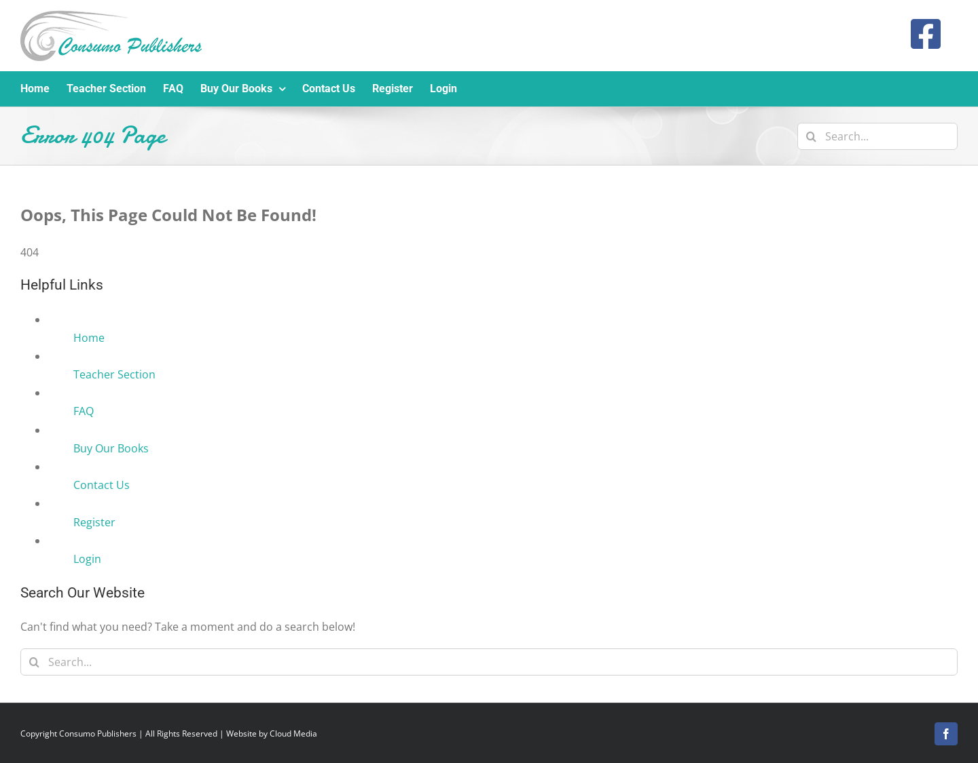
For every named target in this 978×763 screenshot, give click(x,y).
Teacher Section (114, 374)
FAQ (83, 411)
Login (87, 558)
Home (89, 337)
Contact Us (101, 484)
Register (94, 522)
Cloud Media (293, 733)
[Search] (811, 136)
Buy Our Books (111, 448)
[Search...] (877, 136)
